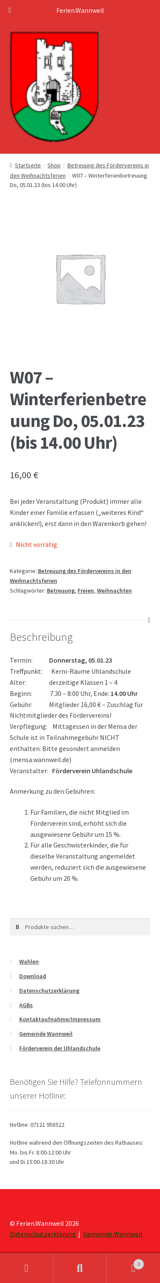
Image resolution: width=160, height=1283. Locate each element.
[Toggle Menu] (10, 10)
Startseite (28, 165)
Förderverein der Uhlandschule (59, 1048)
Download (32, 976)
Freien (86, 590)
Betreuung (61, 590)
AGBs (26, 1005)
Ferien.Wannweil (80, 10)
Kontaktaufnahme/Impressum (60, 1019)
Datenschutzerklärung (49, 990)
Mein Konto (26, 1268)
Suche (80, 1268)
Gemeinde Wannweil (46, 1034)
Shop (54, 165)
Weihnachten (114, 590)
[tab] (80, 620)
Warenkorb (125, 1262)
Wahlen (29, 961)
